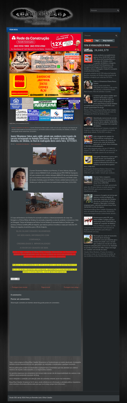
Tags (97, 40)
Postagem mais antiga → (72, 287)
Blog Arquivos (108, 40)
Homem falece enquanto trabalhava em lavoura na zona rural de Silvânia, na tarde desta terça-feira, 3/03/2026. (104, 180)
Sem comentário (36, 144)
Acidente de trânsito (22, 127)
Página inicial (13, 29)
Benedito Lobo (37, 398)
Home (13, 127)
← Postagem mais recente (18, 287)
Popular (88, 40)
